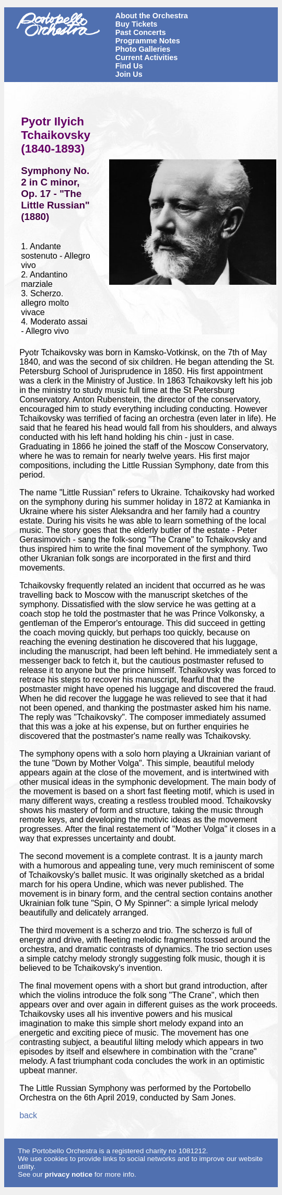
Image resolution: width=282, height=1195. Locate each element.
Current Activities (146, 57)
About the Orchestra (151, 15)
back (28, 1115)
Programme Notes (147, 41)
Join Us (129, 74)
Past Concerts (140, 32)
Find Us (129, 66)
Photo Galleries (143, 49)
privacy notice (68, 1174)
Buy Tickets (136, 24)
